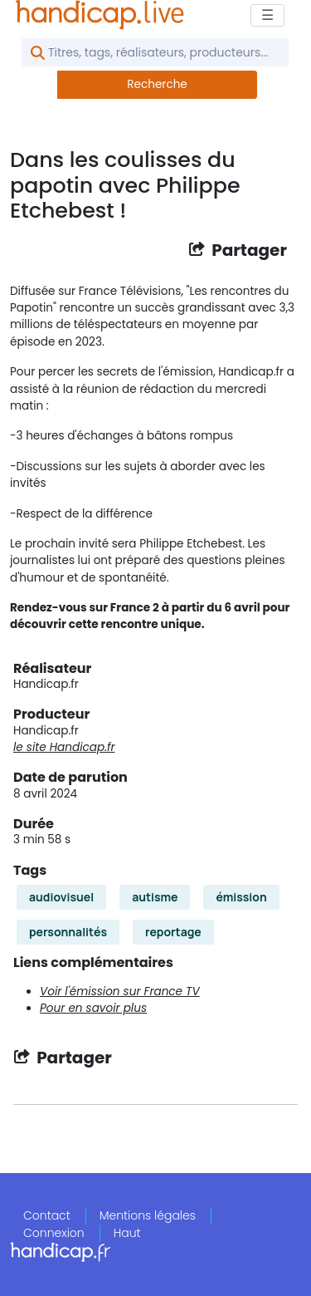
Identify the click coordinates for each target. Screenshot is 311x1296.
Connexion (54, 1233)
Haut (127, 1233)
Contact (46, 1215)
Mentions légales (148, 1215)
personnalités (68, 932)
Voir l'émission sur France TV (120, 991)
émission (241, 897)
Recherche (157, 84)
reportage (173, 932)
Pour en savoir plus (93, 1008)
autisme (154, 897)
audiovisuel (61, 897)
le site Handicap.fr (64, 747)
